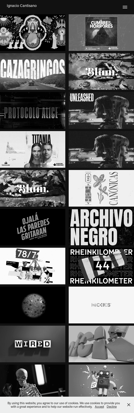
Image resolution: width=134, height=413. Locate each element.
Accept (99, 406)
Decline (112, 406)
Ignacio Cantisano (22, 5)
